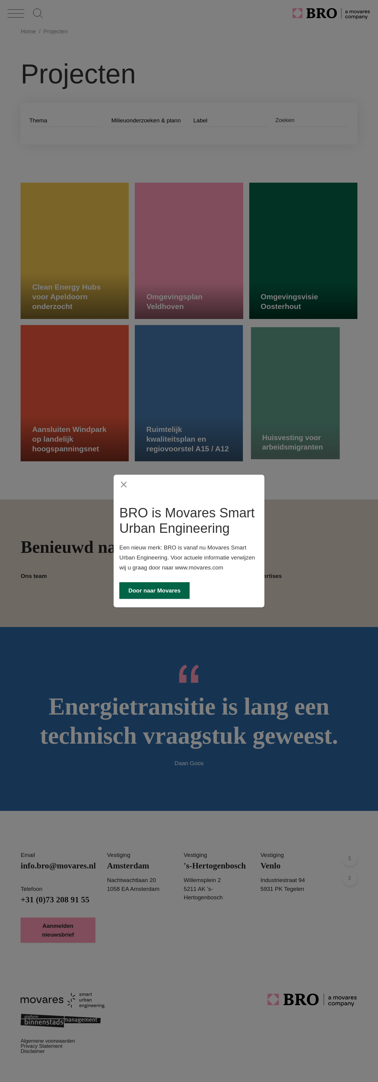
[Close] (123, 484)
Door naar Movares (154, 590)
